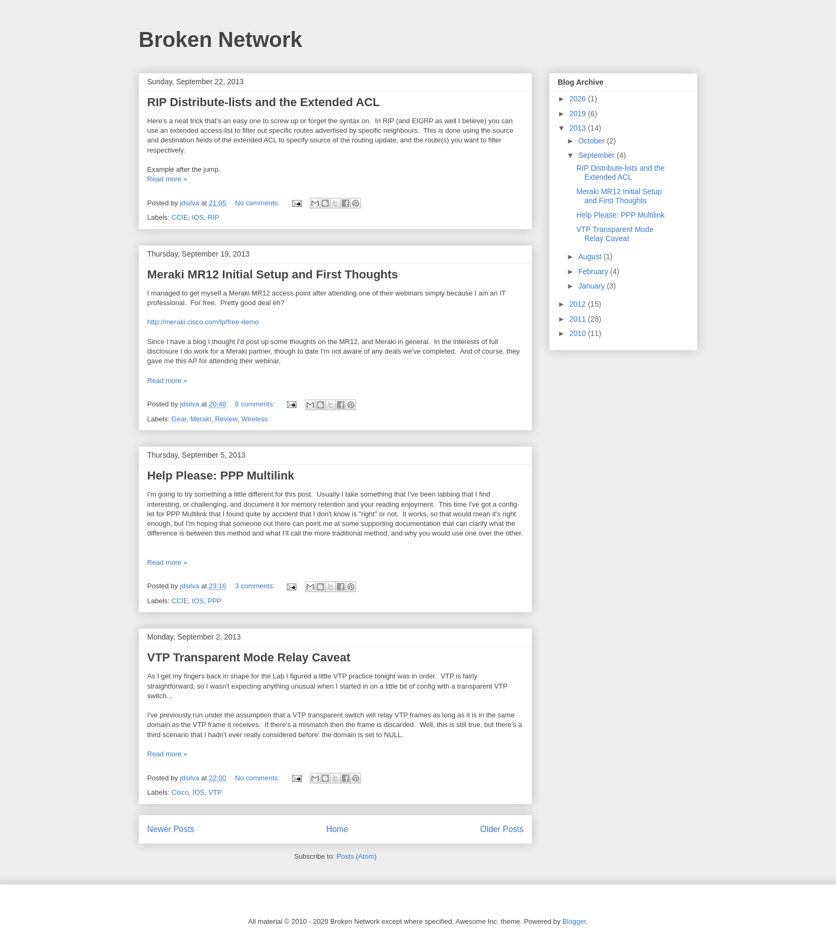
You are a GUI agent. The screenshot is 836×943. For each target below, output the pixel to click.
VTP (215, 792)
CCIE (180, 217)
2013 (578, 128)
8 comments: (256, 404)
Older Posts (502, 829)
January (592, 286)
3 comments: (256, 586)
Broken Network (220, 39)
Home (337, 829)
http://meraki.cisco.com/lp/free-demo (203, 322)
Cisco (180, 792)
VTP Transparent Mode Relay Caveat (248, 657)
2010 (578, 333)
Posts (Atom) (356, 856)
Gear (179, 419)
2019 (578, 113)
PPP (214, 601)
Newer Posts (170, 829)
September (597, 155)
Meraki (200, 419)
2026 (578, 98)
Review (226, 419)
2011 (578, 319)
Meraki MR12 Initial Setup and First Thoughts (272, 274)
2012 (578, 304)
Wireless (254, 419)
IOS (198, 217)
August (590, 256)
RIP (213, 217)
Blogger (574, 921)
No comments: (258, 203)
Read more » (167, 179)
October (592, 141)
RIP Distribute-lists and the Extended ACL (263, 102)
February (594, 271)
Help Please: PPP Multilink (220, 475)
